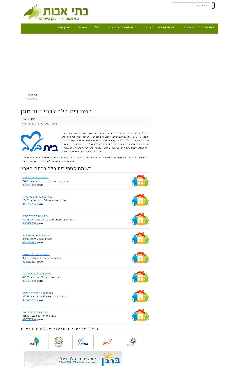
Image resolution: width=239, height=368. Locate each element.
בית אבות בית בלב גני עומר (36, 235)
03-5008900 (29, 223)
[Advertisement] (119, 64)
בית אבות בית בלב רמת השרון (37, 292)
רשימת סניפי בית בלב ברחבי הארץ (39, 123)
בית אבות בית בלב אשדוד (35, 177)
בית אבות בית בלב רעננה (35, 312)
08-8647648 (29, 184)
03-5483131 (29, 300)
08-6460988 (29, 242)
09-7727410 (29, 319)
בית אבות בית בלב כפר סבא (36, 273)
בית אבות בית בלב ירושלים (36, 254)
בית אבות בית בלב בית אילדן (37, 196)
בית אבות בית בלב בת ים (35, 216)
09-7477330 (29, 281)
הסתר (26, 119)
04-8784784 (29, 204)
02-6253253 (29, 261)
